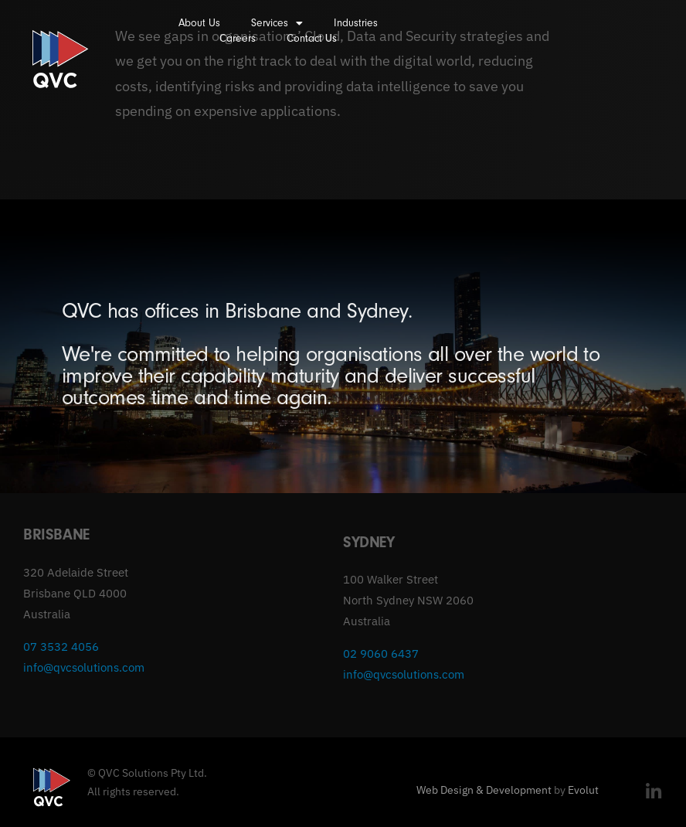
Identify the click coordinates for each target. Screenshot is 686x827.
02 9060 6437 (381, 653)
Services (277, 23)
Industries (356, 22)
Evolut (583, 790)
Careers (237, 38)
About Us (199, 22)
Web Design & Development (484, 790)
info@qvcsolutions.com (83, 667)
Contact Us (312, 38)
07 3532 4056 (61, 646)
